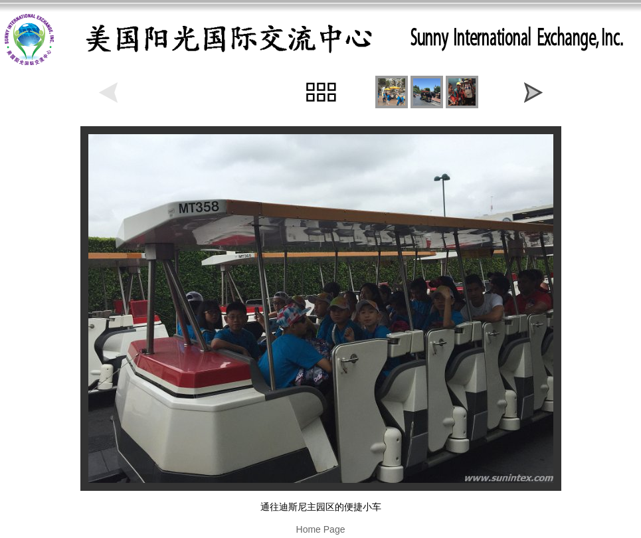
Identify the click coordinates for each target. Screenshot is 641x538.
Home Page (320, 529)
